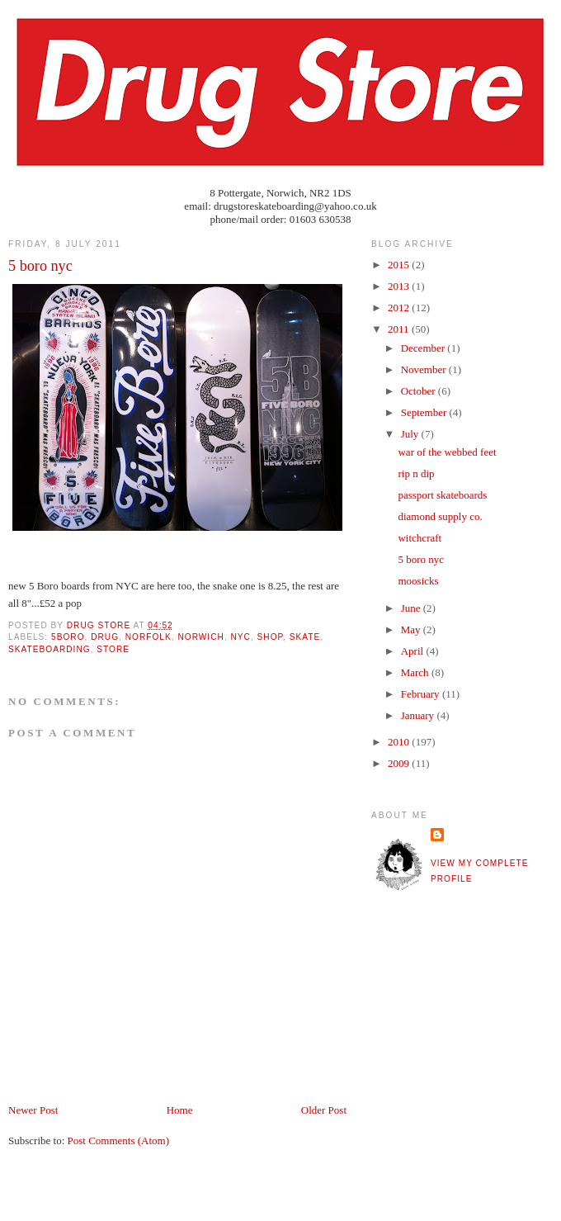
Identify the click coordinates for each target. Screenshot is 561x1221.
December (424, 348)
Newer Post (33, 1110)
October (419, 391)
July (411, 434)
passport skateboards (442, 495)
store (113, 649)
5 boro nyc (421, 559)
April (414, 651)
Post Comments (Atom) (119, 1140)
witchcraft (419, 538)
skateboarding (49, 649)
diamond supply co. (440, 516)
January (419, 715)
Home (180, 1110)
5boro (68, 636)
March (416, 672)
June (412, 608)
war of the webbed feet (447, 452)
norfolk (148, 636)
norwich (200, 636)
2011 (400, 329)
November (425, 369)
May (412, 629)
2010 (400, 742)
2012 (400, 307)
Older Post (323, 1110)
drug (105, 636)
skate (305, 636)
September (425, 412)
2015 (400, 264)
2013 (400, 286)
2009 (400, 763)
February (421, 694)
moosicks (418, 581)
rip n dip (416, 473)
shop (270, 636)
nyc (241, 636)
